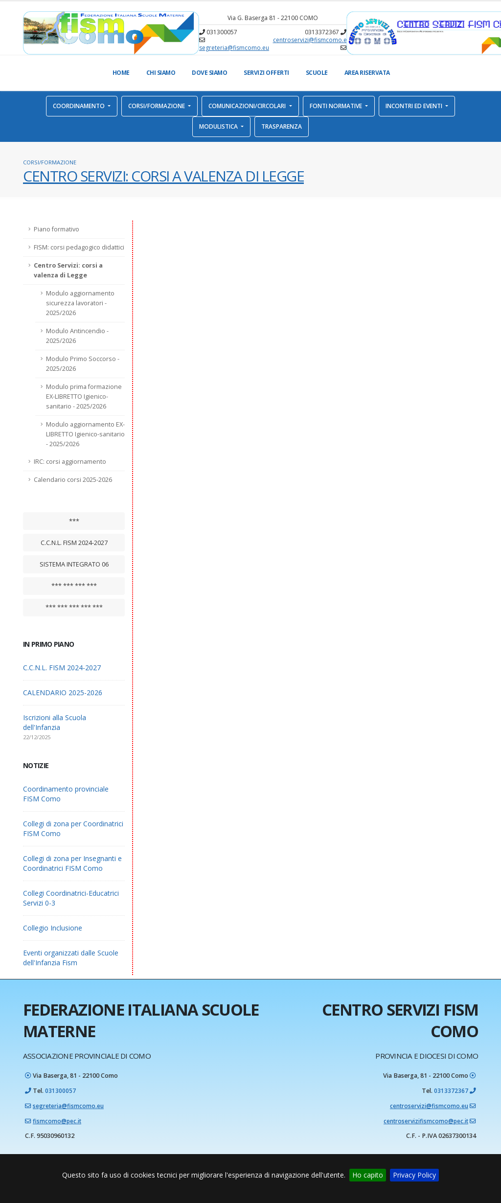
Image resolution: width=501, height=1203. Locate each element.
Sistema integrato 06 (74, 564)
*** (74, 521)
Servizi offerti (266, 72)
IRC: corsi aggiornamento (70, 461)
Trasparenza (281, 126)
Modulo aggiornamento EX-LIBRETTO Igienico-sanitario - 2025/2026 (85, 434)
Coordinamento (79, 106)
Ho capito (367, 1175)
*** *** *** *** (74, 585)
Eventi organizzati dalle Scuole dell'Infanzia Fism (70, 957)
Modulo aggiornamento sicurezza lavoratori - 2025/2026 (80, 303)
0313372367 (451, 1090)
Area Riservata (367, 72)
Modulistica (219, 126)
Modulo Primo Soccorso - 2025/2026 (82, 364)
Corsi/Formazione (157, 106)
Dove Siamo (209, 72)
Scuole (317, 72)
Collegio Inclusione (52, 927)
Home (121, 72)
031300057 (60, 1090)
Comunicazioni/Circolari (247, 106)
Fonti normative (337, 106)
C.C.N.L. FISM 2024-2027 (74, 542)
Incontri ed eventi (415, 106)
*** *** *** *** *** (74, 607)
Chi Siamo (161, 72)
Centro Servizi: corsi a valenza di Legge (68, 270)
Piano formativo (56, 229)
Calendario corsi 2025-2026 (73, 480)
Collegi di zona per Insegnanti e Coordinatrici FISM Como (72, 863)
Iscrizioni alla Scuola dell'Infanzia (54, 722)
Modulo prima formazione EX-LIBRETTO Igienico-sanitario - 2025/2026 (84, 396)
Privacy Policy (414, 1175)
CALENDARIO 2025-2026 (62, 692)
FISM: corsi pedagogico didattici (79, 247)
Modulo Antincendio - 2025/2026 (77, 336)
